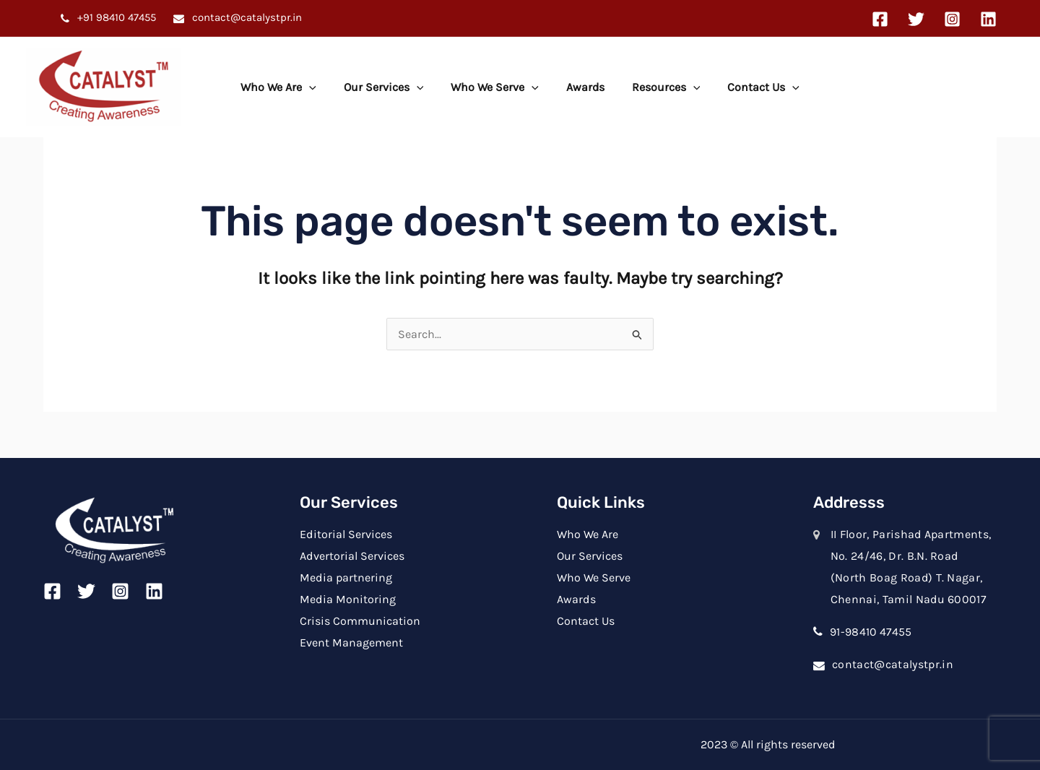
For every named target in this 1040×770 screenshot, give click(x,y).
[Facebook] (880, 19)
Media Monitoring (347, 598)
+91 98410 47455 (115, 17)
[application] (320, 87)
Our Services (390, 87)
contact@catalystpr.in (245, 17)
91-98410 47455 (871, 632)
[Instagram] (952, 19)
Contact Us (752, 87)
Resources (659, 87)
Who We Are (289, 87)
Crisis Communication (360, 620)
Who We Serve (497, 87)
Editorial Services (345, 534)
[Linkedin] (988, 19)
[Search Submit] (638, 333)
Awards (583, 87)
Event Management (351, 642)
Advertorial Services (352, 556)
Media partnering (345, 577)
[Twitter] (916, 19)
